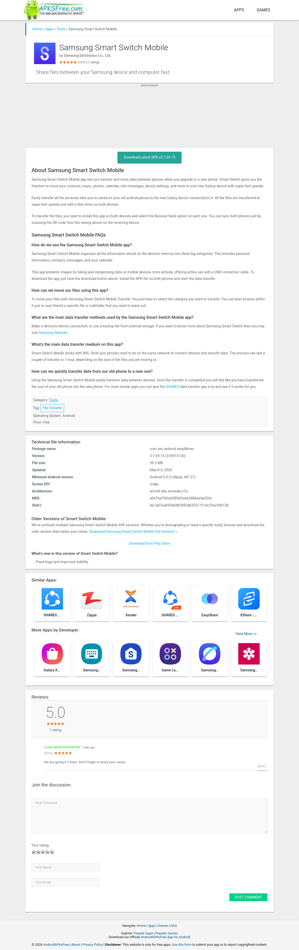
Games (263, 10)
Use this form (182, 944)
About (75, 944)
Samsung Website (53, 333)
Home (37, 29)
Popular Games (167, 933)
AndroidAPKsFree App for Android (165, 937)
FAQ (173, 926)
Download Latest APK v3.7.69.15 (149, 157)
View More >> (246, 634)
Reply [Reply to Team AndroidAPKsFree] (262, 766)
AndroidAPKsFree (56, 944)
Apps (239, 10)
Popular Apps (143, 933)
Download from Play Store (149, 543)
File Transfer (52, 408)
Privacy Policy (92, 944)
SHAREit (172, 387)
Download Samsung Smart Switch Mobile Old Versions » (133, 532)
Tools (60, 29)
